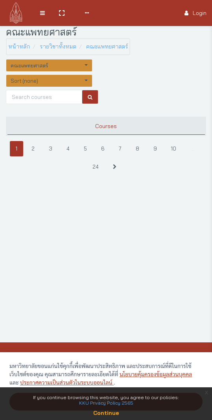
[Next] (114, 167)
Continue (106, 412)
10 (173, 148)
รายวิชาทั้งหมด (58, 46)
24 (95, 167)
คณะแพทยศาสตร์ (107, 46)
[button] (61, 13)
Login (195, 13)
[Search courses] (44, 97)
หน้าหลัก (19, 46)
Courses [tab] (106, 126)
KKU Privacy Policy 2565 (106, 403)
